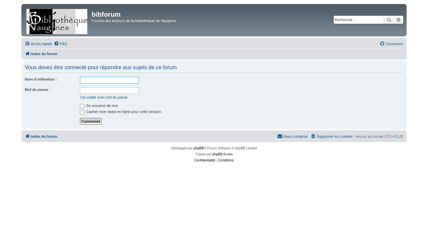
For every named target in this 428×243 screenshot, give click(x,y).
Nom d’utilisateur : (41, 79)
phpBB (199, 148)
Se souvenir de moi (99, 106)
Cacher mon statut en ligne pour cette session (120, 112)
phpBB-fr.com (222, 154)
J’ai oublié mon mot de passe (103, 97)
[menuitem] (60, 44)
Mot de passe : (37, 90)
